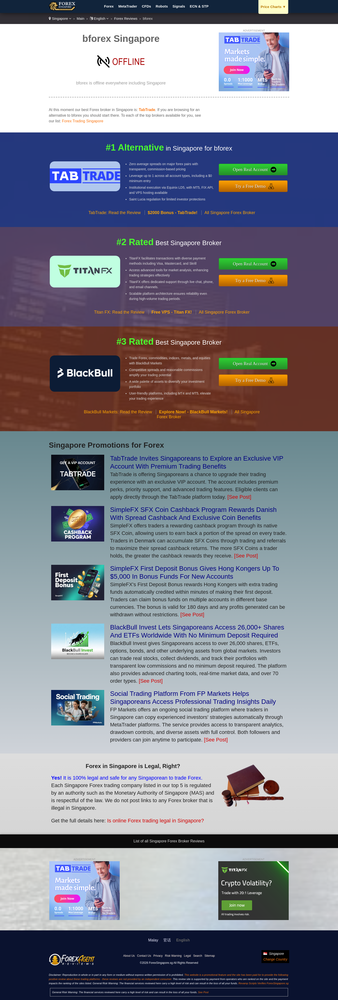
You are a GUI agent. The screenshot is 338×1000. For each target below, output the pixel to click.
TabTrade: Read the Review (114, 235)
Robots (162, 6)
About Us (129, 955)
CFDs (146, 6)
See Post (203, 992)
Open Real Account (274, 172)
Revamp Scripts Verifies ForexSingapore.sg (263, 983)
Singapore (60, 18)
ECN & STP (199, 6)
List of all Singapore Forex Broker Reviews (169, 841)
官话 (167, 940)
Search (197, 955)
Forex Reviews (125, 18)
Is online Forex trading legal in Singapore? (124, 810)
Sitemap (209, 955)
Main (80, 18)
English (99, 18)
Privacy (157, 955)
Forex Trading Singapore (82, 121)
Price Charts (273, 7)
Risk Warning (173, 955)
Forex (109, 6)
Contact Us (144, 955)
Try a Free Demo (274, 182)
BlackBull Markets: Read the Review (118, 434)
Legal (187, 955)
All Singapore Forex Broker (229, 235)
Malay (153, 940)
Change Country (275, 959)
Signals (179, 6)
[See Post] (239, 497)
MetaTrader (127, 6)
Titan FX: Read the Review (119, 335)
